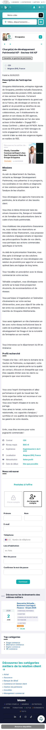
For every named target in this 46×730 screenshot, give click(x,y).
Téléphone (9, 535)
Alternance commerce (15, 645)
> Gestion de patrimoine (12, 687)
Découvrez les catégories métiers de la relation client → (21, 666)
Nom (26, 513)
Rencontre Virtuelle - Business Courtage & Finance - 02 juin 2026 (26, 605)
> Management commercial (13, 693)
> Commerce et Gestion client (14, 684)
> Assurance (7, 678)
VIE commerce (11, 649)
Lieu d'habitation (11, 546)
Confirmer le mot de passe (16, 567)
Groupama (20, 37)
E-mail (6, 524)
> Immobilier (7, 690)
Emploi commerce (13, 647)
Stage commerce (13, 643)
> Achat (5, 674)
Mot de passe (10, 557)
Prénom (7, 513)
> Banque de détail (10, 681)
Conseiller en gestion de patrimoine (17, 58)
